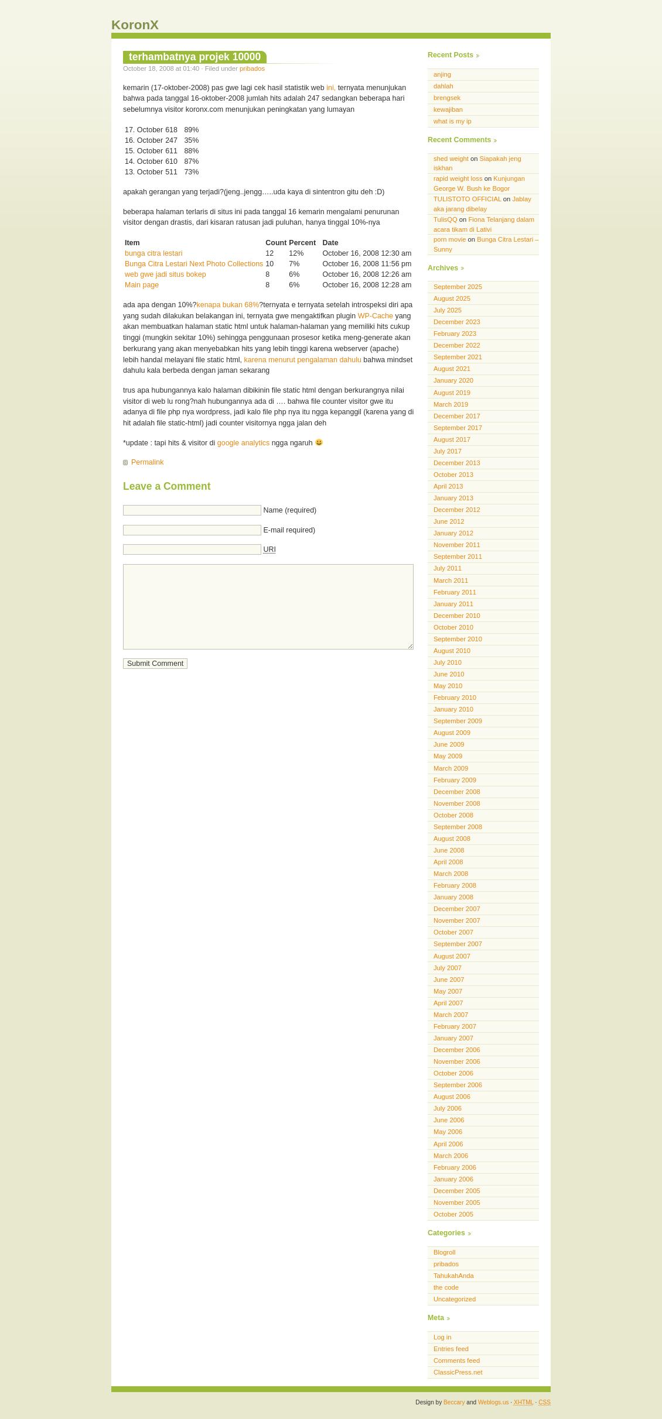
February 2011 (455, 592)
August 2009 (452, 732)
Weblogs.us (493, 1402)
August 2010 (452, 650)
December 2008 (457, 791)
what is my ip (453, 121)
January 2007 (453, 1038)
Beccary (454, 1402)
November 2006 (457, 1061)
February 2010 (455, 697)
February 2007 (455, 1026)
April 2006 (448, 1143)
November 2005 (457, 1202)
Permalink (147, 462)
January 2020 (453, 380)
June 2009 (449, 744)
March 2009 (451, 768)
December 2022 (457, 345)
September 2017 (458, 427)
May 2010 (448, 685)
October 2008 (453, 815)
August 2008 (452, 838)
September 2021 (458, 356)
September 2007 (458, 943)
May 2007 (448, 991)
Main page (142, 285)
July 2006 (448, 1108)
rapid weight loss (458, 178)
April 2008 (448, 861)
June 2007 (449, 979)
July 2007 (448, 967)
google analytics (243, 443)
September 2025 (458, 286)
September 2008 (458, 826)
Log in (443, 1337)
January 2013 (453, 497)
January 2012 (453, 533)
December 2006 (457, 1049)
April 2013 (448, 486)
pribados (252, 68)
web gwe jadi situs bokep (165, 274)
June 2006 (449, 1119)
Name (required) (289, 510)
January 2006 (453, 1179)
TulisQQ (446, 219)
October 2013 (453, 474)
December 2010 (457, 615)
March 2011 (451, 580)
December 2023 (457, 321)
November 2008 (457, 803)
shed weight (451, 158)
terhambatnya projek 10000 (195, 57)
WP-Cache (375, 316)
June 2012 (449, 521)
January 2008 (453, 897)
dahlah (443, 86)
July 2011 (448, 568)
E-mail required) (289, 530)
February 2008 (455, 885)
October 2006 (453, 1073)
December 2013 (457, 462)
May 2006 (448, 1131)
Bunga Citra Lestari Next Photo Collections (194, 264)
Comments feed (457, 1360)
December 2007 (457, 908)
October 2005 (453, 1214)
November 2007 (457, 920)
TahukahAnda (454, 1275)
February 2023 (455, 333)
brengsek (447, 97)
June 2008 (449, 850)
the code (446, 1287)
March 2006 (451, 1155)
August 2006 (452, 1096)
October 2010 (453, 627)
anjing (442, 74)
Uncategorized (455, 1299)
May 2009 (448, 756)
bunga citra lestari (153, 253)
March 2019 (451, 404)
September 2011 (458, 556)
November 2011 (457, 544)
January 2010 (453, 709)
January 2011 (453, 603)
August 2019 (452, 392)
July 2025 (448, 310)
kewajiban (448, 109)
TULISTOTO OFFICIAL (467, 198)
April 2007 (448, 1002)
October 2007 (453, 932)
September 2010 (458, 638)
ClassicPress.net (458, 1372)
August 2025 (452, 298)
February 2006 (455, 1167)
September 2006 (458, 1084)
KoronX (135, 25)
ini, (331, 88)
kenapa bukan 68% (228, 305)
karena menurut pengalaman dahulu (302, 360)
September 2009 (458, 720)
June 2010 (449, 674)
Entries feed (451, 1348)
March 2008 (451, 873)
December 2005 (457, 1190)
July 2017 (448, 451)
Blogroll (444, 1252)
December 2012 (457, 509)
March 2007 (451, 1014)
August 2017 (452, 439)
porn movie (450, 239)
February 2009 (455, 780)
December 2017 (457, 416)
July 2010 (448, 662)
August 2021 (452, 368)
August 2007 (452, 956)
